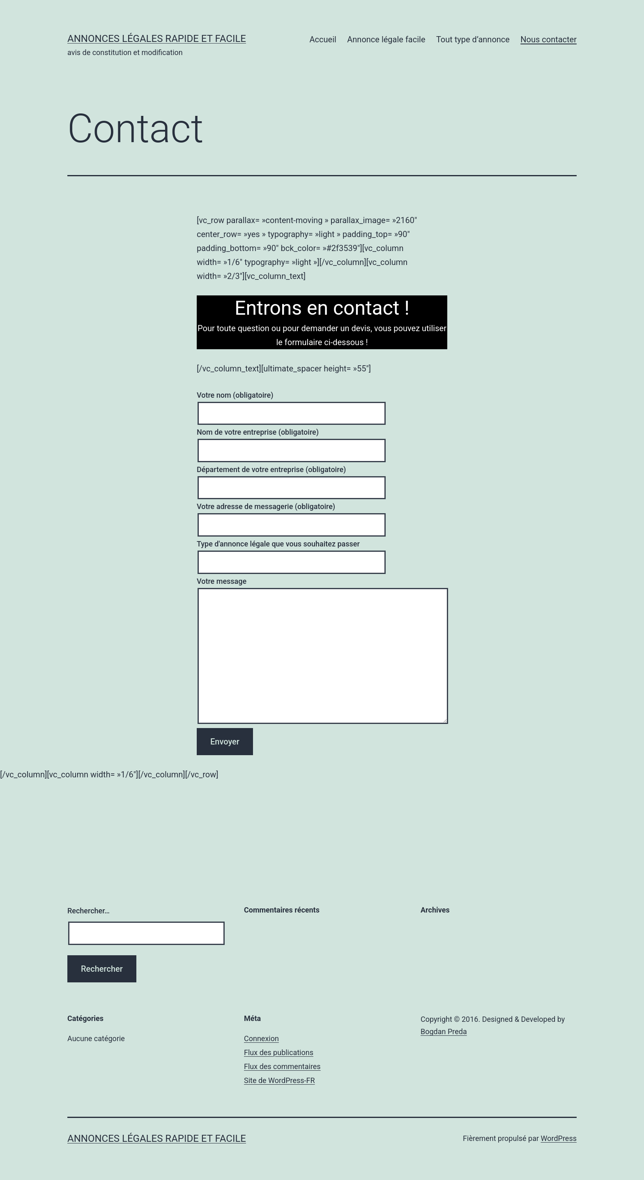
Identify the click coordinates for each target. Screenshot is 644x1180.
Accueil (323, 39)
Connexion (261, 1038)
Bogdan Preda (444, 1031)
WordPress (559, 1138)
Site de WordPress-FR (279, 1080)
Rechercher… (88, 910)
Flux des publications (278, 1052)
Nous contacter (548, 39)
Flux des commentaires (282, 1066)
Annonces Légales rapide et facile (156, 38)
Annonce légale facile (386, 39)
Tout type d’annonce (473, 39)
